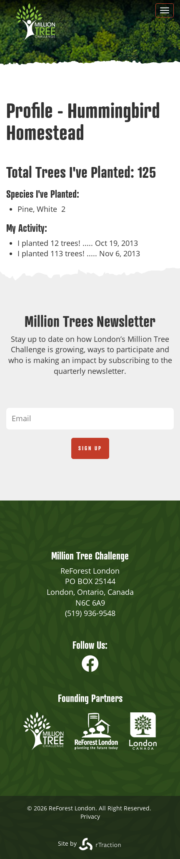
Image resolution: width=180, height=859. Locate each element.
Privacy (90, 816)
